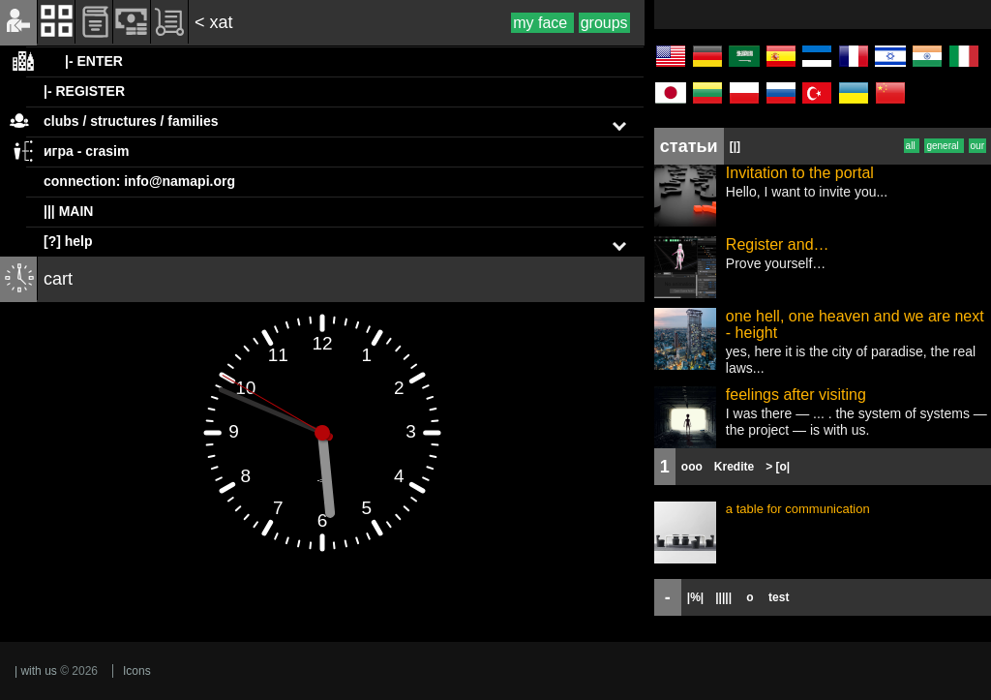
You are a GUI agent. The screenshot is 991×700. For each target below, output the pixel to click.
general (943, 145)
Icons (137, 671)
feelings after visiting (796, 394)
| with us (36, 671)
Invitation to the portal (800, 173)
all (912, 145)
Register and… (777, 244)
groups (604, 23)
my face (542, 23)
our (977, 145)
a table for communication (798, 509)
